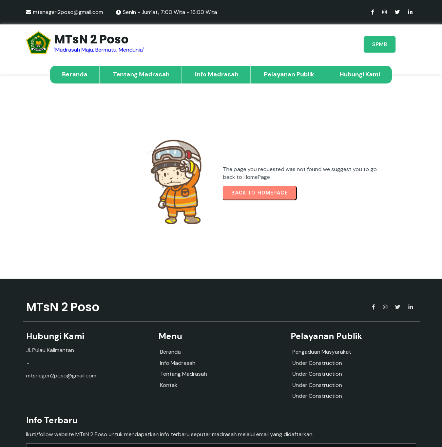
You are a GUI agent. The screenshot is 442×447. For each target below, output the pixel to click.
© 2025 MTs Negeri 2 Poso (221, 436)
